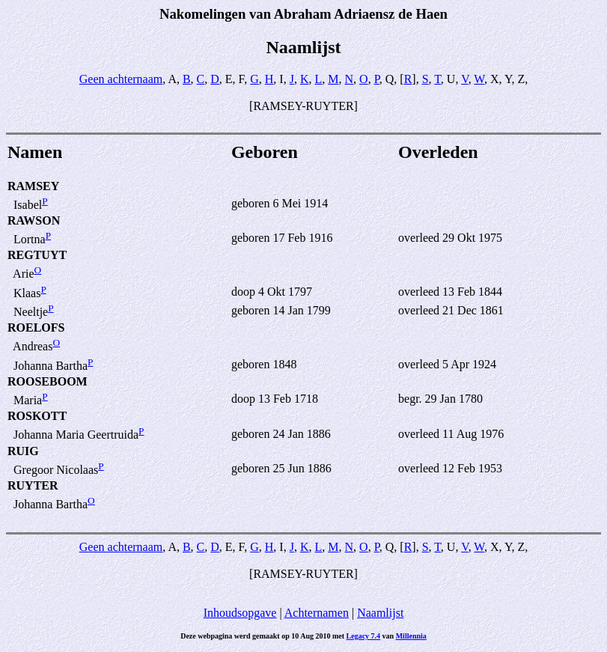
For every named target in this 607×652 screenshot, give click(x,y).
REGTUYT (37, 255)
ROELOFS (35, 327)
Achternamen (316, 612)
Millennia (411, 636)
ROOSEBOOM (47, 381)
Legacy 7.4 (364, 636)
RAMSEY (33, 186)
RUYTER (32, 485)
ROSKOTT (37, 415)
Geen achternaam (120, 79)
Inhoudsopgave (240, 612)
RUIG (23, 451)
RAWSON (33, 220)
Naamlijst (380, 612)
